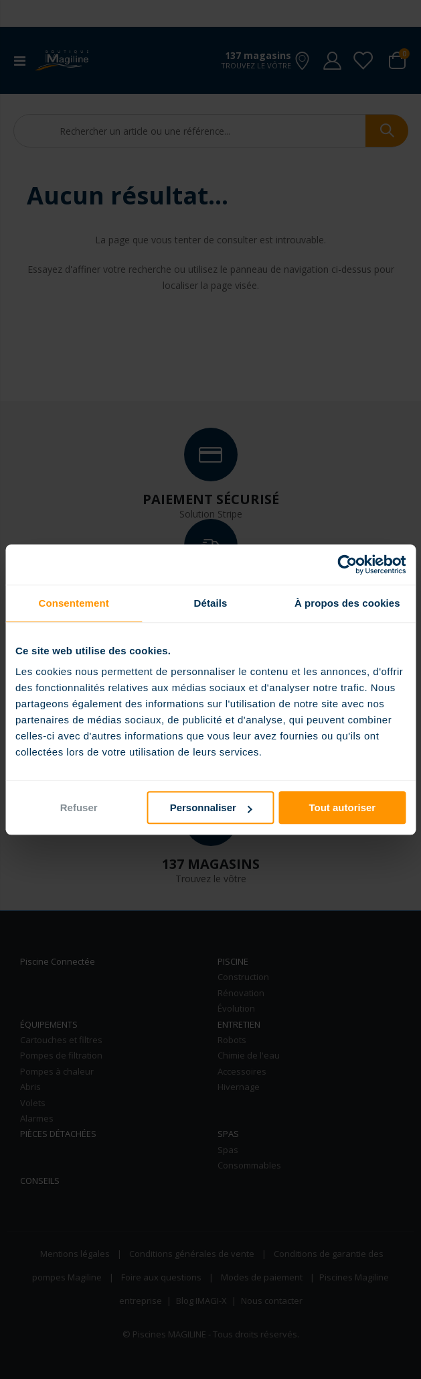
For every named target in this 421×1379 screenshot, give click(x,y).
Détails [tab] (211, 603)
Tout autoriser (342, 807)
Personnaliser (211, 807)
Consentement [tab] (73, 603)
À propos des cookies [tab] (347, 603)
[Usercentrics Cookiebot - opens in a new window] (347, 564)
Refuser (79, 807)
